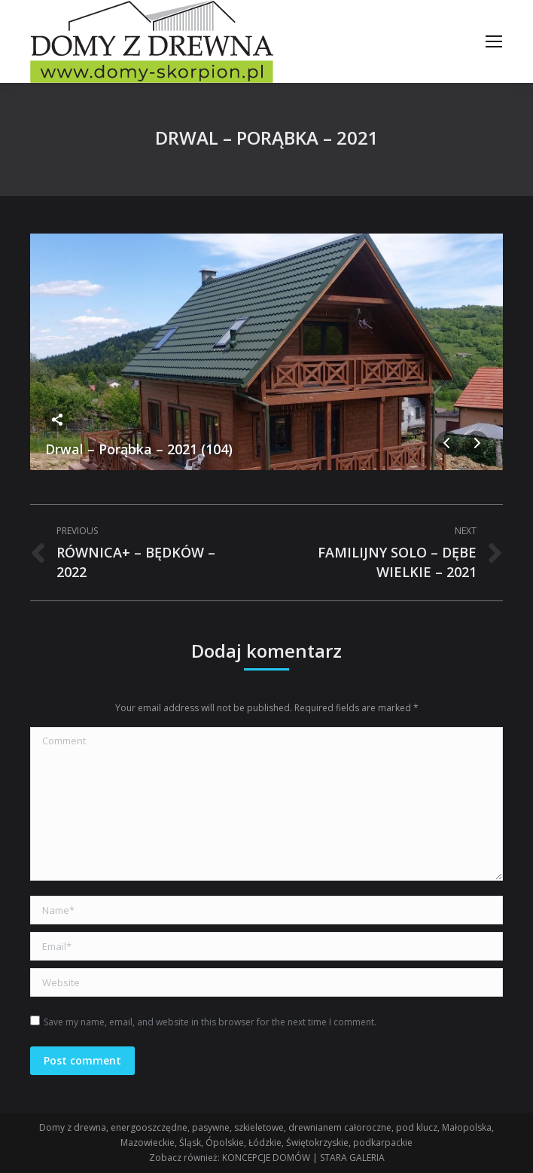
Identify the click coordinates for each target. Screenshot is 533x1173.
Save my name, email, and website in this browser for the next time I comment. (210, 1022)
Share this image (57, 420)
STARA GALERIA (352, 1157)
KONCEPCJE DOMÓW (266, 1157)
